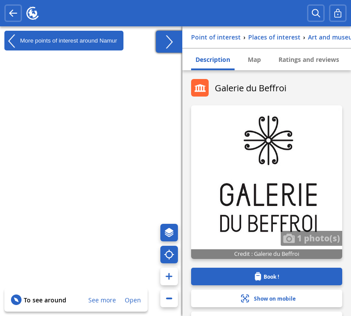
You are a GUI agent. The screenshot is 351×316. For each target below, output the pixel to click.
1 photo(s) (311, 238)
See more (102, 300)
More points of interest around (60, 41)
